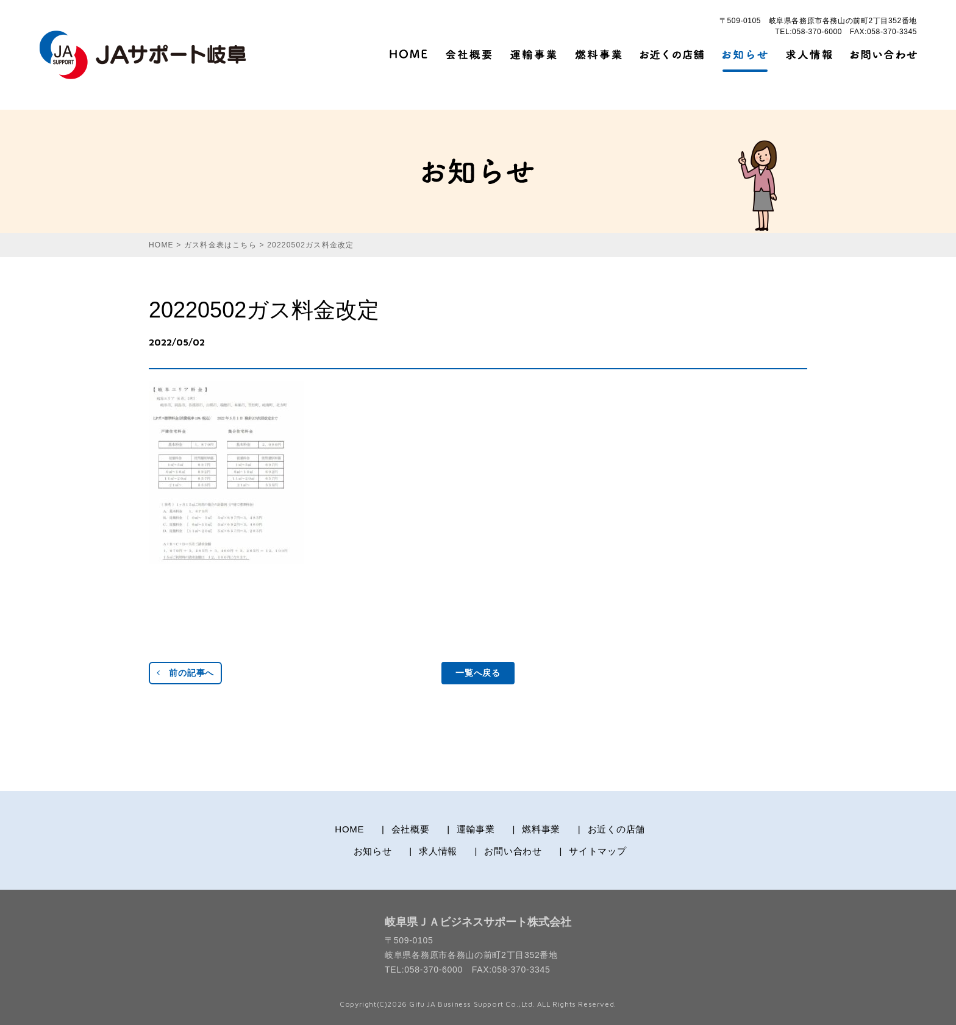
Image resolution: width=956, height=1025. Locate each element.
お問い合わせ (513, 851)
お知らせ (373, 851)
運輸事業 (476, 829)
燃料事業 (541, 829)
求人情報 (438, 851)
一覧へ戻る (478, 673)
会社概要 (410, 829)
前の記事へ (185, 673)
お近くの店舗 (617, 829)
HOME (349, 829)
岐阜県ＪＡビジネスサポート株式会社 (478, 922)
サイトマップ (598, 851)
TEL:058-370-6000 (808, 31)
